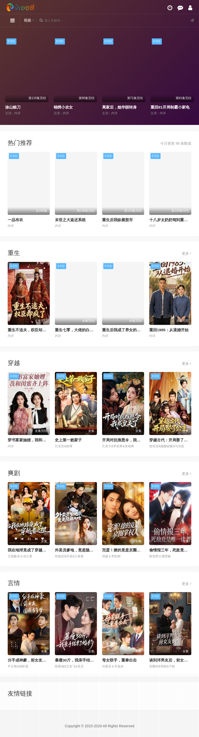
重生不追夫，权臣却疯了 (29, 330)
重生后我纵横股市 (117, 220)
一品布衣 (15, 220)
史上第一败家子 (68, 440)
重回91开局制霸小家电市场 (174, 107)
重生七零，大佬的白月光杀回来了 (84, 330)
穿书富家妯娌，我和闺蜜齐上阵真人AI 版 (43, 440)
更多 (186, 253)
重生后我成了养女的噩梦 (123, 330)
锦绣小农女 (63, 107)
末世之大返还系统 (70, 220)
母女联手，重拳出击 (119, 660)
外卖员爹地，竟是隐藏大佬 (78, 550)
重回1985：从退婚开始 (168, 330)
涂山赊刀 (13, 107)
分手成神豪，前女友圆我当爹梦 (35, 660)
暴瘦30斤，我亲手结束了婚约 (80, 660)
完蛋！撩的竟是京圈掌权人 (125, 550)
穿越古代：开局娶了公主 (170, 440)
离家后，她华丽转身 (119, 107)
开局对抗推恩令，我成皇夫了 (127, 440)
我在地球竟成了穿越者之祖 (31, 550)
